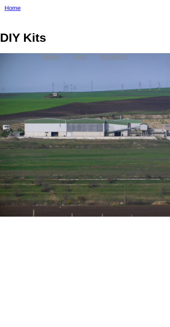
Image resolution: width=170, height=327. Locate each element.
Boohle (51, 56)
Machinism (114, 56)
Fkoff (80, 56)
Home (13, 8)
